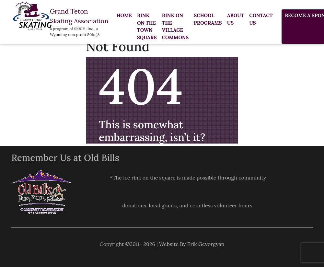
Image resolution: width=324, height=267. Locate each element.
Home (124, 15)
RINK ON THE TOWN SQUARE (147, 26)
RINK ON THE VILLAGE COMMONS (175, 26)
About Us (235, 19)
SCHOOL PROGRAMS (208, 19)
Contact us (260, 19)
